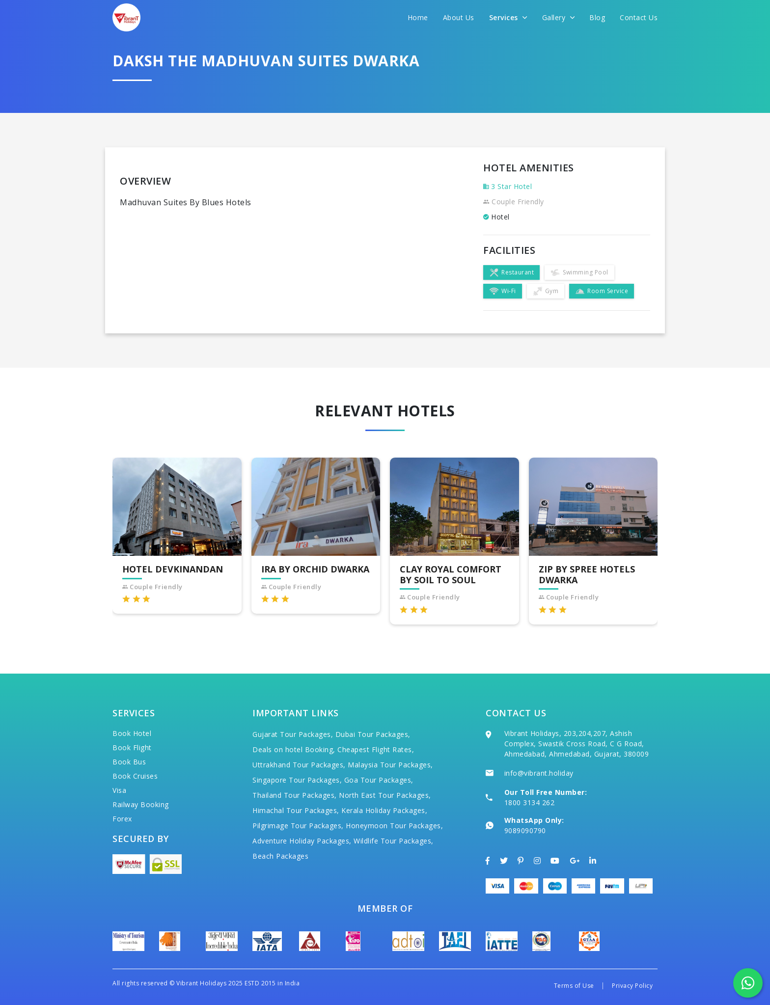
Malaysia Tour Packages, (390, 764)
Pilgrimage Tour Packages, (298, 825)
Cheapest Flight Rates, (375, 749)
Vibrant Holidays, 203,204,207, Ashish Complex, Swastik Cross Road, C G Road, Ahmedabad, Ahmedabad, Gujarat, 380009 (576, 744)
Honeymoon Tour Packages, (394, 825)
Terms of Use (574, 985)
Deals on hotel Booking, (293, 749)
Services (508, 17)
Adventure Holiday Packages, (302, 840)
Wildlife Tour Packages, (394, 840)
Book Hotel (131, 733)
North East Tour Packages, (385, 795)
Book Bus (129, 761)
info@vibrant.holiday (539, 773)
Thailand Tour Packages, (294, 795)
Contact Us (639, 17)
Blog (597, 17)
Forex (122, 818)
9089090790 (525, 830)
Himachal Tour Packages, (295, 810)
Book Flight (132, 747)
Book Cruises (135, 776)
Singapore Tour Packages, (297, 780)
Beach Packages (280, 856)
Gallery (558, 17)
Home (418, 17)
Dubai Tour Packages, (373, 734)
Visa (119, 790)
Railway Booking (140, 804)
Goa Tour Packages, (378, 780)
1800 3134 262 (529, 802)
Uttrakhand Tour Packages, (299, 764)
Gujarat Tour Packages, (292, 734)
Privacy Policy (632, 985)
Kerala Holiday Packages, (384, 810)
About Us (458, 17)
